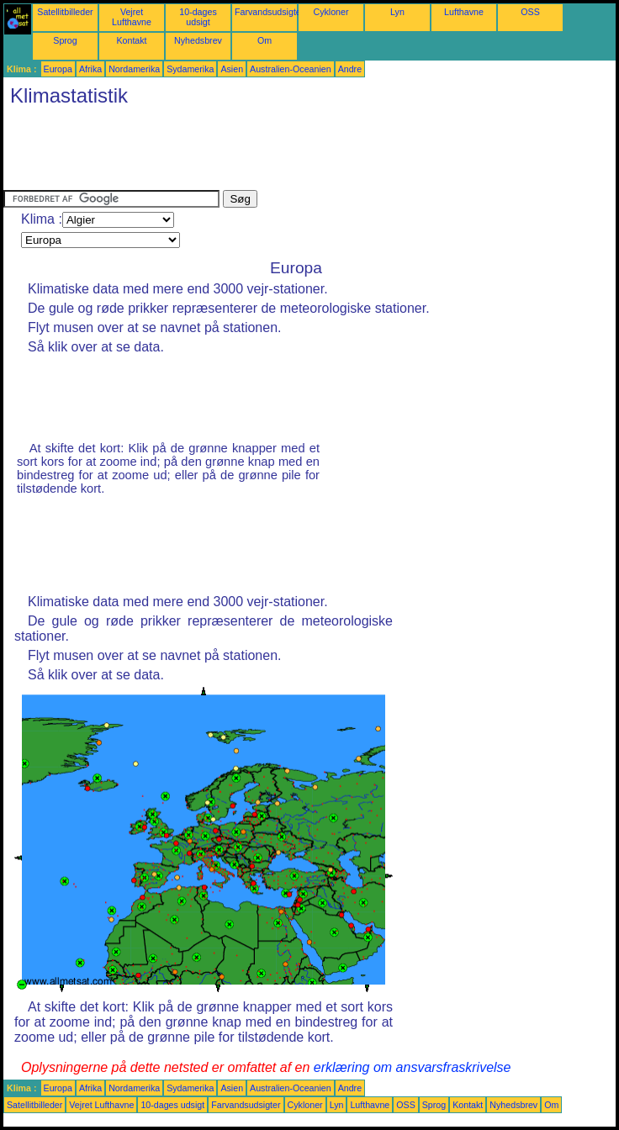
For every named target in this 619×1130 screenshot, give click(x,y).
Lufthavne (464, 12)
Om (264, 40)
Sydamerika (190, 69)
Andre (350, 69)
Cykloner (330, 12)
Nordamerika (134, 69)
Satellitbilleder (65, 12)
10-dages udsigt (197, 17)
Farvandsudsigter (269, 12)
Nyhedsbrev (198, 40)
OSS (530, 12)
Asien (231, 69)
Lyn (397, 12)
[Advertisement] (309, 152)
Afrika (90, 69)
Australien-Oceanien (290, 69)
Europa (58, 69)
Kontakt (131, 40)
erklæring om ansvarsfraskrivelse (412, 1067)
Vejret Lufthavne (131, 17)
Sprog (65, 40)
